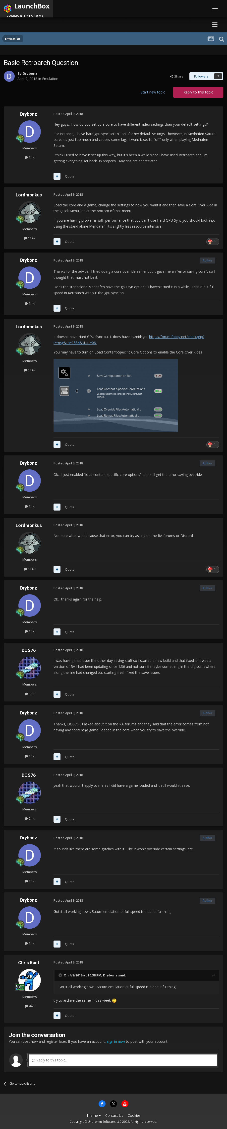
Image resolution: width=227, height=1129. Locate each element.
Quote (69, 176)
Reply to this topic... (49, 1060)
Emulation (50, 78)
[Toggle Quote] (60, 975)
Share (176, 76)
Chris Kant (28, 962)
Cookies (134, 1115)
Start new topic (153, 92)
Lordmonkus (29, 194)
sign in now (116, 1041)
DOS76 (29, 650)
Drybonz (30, 73)
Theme (93, 1115)
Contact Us (114, 1115)
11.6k (30, 238)
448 (29, 1006)
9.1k (30, 694)
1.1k (30, 157)
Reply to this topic (198, 92)
